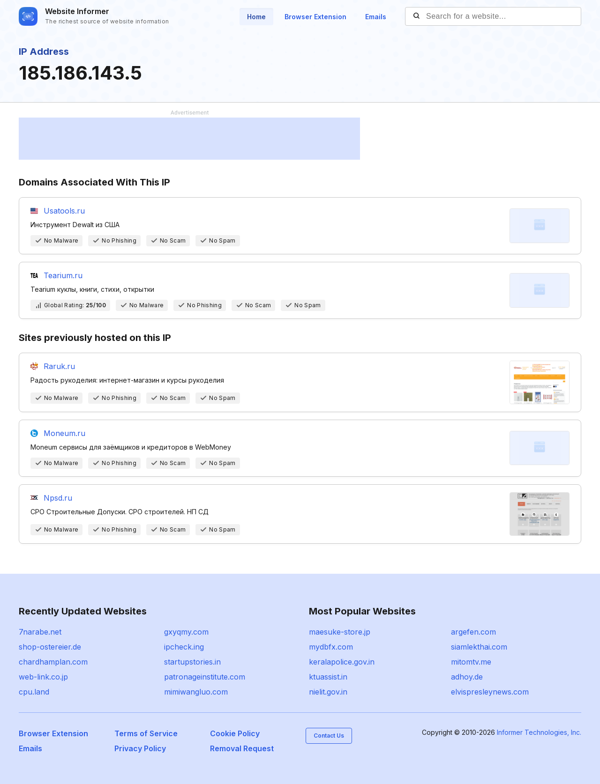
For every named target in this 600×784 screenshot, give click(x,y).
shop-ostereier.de (50, 646)
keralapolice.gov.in (342, 661)
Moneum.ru (64, 433)
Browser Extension (315, 17)
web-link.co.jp (43, 676)
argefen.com (473, 631)
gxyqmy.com (186, 631)
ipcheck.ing (184, 646)
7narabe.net (40, 631)
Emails (375, 17)
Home (256, 17)
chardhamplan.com (53, 661)
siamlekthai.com (479, 646)
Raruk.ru (59, 366)
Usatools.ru (64, 210)
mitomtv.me (471, 661)
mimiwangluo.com (196, 691)
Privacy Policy (140, 748)
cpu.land (34, 691)
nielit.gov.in (328, 691)
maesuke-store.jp (339, 631)
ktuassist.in (328, 676)
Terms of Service (146, 733)
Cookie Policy (235, 733)
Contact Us (329, 735)
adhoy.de (467, 676)
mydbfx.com (331, 646)
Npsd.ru (58, 498)
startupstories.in (192, 661)
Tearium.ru (63, 275)
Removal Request (242, 748)
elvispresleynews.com (490, 691)
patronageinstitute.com (204, 676)
